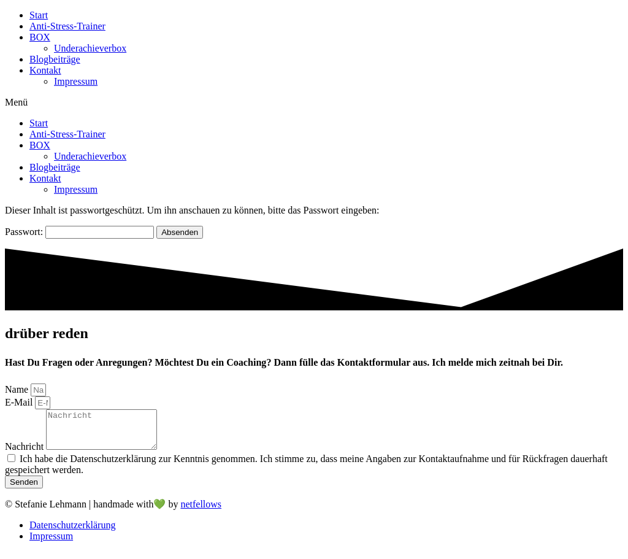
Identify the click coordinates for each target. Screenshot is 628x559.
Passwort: (79, 231)
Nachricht (25, 454)
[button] (314, 102)
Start (38, 15)
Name (18, 389)
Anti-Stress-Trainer (67, 26)
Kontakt (45, 70)
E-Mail (20, 402)
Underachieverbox (90, 48)
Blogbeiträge (54, 59)
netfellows (200, 511)
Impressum (76, 81)
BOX (39, 37)
